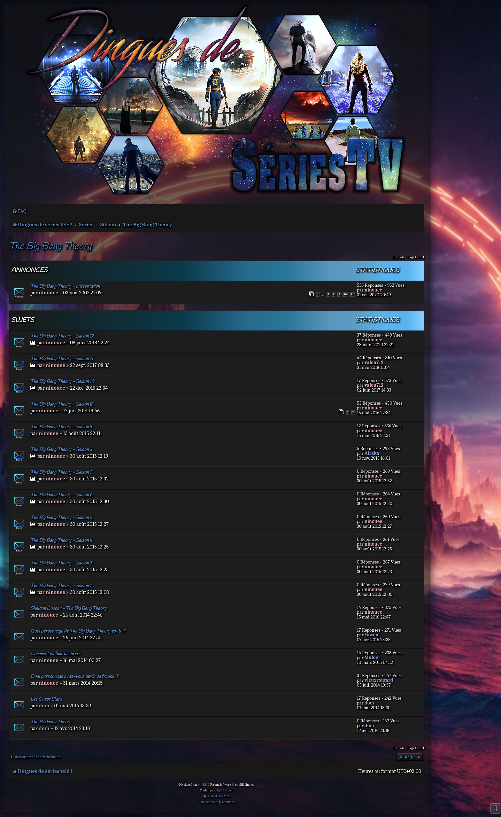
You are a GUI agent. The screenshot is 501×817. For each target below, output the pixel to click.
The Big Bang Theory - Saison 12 (62, 336)
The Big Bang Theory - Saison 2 (61, 450)
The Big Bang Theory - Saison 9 (61, 427)
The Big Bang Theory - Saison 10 (62, 381)
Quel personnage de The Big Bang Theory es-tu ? (77, 631)
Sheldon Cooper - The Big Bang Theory (68, 608)
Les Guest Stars (46, 699)
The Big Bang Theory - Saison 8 (61, 404)
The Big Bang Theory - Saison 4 (61, 540)
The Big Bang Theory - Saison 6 (61, 495)
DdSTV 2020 (222, 796)
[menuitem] (19, 211)
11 (352, 294)
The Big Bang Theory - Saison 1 (60, 586)
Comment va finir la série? (55, 654)
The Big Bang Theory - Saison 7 (61, 472)
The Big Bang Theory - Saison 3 (61, 563)
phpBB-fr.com (224, 790)
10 (345, 294)
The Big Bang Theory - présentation (65, 286)
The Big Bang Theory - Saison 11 (61, 359)
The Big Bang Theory (50, 246)
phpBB (202, 785)
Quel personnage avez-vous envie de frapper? (74, 676)
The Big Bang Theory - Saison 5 (61, 518)
